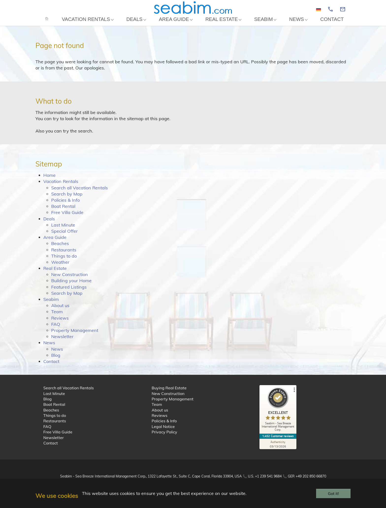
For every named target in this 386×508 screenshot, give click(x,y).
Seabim (51, 304)
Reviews (60, 323)
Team (57, 317)
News (49, 348)
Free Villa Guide (67, 217)
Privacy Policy (164, 437)
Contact (51, 366)
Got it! (333, 493)
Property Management (74, 335)
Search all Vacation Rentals (79, 193)
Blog (55, 360)
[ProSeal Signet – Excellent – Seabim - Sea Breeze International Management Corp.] (277, 415)
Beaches (60, 248)
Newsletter (62, 341)
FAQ (55, 329)
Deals (49, 224)
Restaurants (63, 255)
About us (60, 310)
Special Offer (64, 236)
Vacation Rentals (60, 186)
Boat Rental (63, 211)
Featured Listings (69, 292)
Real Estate (55, 273)
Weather (60, 267)
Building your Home (71, 286)
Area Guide (54, 242)
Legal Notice (163, 431)
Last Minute (63, 230)
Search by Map (66, 199)
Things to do (64, 261)
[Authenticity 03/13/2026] (277, 449)
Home (49, 180)
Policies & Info (65, 205)
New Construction (69, 279)
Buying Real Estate (169, 393)
